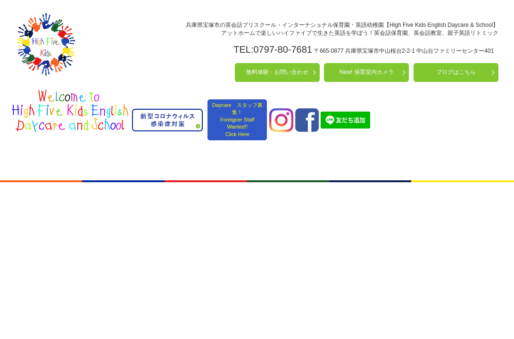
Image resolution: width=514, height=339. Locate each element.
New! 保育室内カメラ (367, 72)
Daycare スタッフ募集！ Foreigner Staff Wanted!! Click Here (237, 119)
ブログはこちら (456, 72)
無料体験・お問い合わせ (277, 72)
